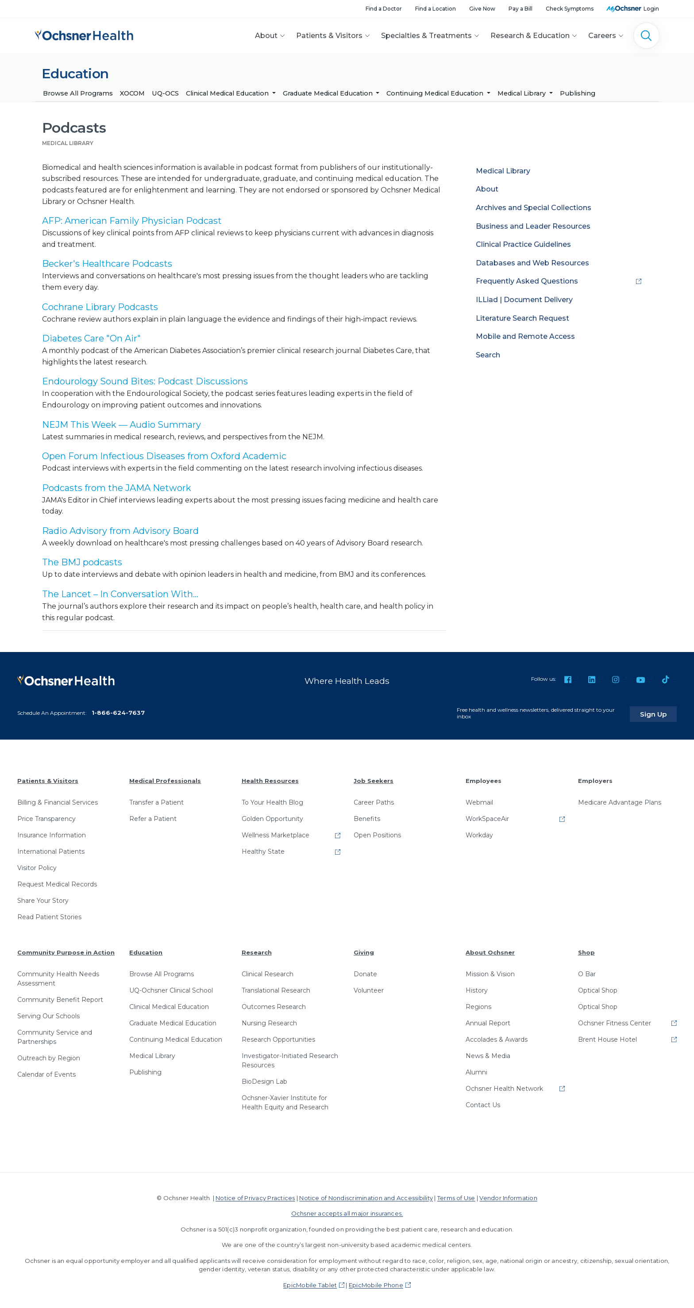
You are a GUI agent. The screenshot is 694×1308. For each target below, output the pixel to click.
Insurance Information (51, 832)
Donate (365, 971)
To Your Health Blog (272, 800)
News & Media (488, 1053)
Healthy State (263, 849)
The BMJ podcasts (82, 562)
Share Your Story (43, 898)
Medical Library (522, 93)
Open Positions (377, 832)
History (477, 988)
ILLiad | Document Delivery (524, 299)
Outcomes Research (274, 1004)
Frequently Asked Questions (527, 281)
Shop (586, 949)
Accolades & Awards (497, 1037)
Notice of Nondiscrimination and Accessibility (366, 1195)
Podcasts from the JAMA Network (116, 488)
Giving (364, 949)
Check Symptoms (570, 8)
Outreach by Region (48, 1055)
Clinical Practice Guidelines (523, 245)
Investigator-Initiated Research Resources (290, 1057)
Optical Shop (597, 988)
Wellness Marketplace (275, 832)
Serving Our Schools (48, 1013)
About (266, 35)
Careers (602, 35)
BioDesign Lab (264, 1079)
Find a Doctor (384, 8)
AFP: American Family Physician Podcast (132, 221)
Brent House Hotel (607, 1037)
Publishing (577, 93)
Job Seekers (373, 778)
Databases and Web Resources (532, 263)
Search (488, 355)
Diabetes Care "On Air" (91, 339)
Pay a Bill (520, 8)
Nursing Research (269, 1020)
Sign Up (660, 711)
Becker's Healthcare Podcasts (107, 264)
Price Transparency (46, 816)
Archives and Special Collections (533, 207)
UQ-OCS (165, 93)
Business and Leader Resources (533, 226)
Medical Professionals (165, 778)
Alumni (476, 1070)
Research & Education (530, 35)
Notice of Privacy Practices (255, 1195)
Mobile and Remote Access (525, 337)
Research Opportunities (278, 1037)
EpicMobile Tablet (310, 1282)
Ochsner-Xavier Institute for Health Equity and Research (285, 1100)
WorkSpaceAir (487, 816)
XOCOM (132, 93)
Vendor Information (508, 1195)
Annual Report (488, 1020)
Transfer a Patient (156, 800)
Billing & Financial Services (57, 800)
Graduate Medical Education (328, 93)
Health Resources (270, 778)
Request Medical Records (57, 882)
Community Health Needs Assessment (58, 976)
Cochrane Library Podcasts (100, 307)
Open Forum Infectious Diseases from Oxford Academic (164, 456)
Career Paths (374, 800)
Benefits (367, 816)
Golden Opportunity (272, 816)
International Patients (51, 849)
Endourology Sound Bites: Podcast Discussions (145, 381)
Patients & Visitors (329, 35)
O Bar (587, 971)
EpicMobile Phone (376, 1282)
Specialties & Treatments (426, 35)
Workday (479, 832)
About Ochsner (490, 949)
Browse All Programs (78, 93)
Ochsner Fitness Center (614, 1020)
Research (257, 949)
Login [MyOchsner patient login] (651, 8)
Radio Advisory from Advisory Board (120, 531)
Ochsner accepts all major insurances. (347, 1210)
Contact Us (483, 1102)
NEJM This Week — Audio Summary (121, 424)
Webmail (479, 800)
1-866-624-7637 (118, 709)
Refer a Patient (153, 816)
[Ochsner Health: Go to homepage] (84, 34)
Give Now (482, 8)
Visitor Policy (37, 865)
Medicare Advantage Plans (619, 800)
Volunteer (369, 988)
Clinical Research (267, 971)
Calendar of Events (46, 1072)
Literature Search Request (522, 318)
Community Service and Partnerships (54, 1034)
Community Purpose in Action (66, 949)
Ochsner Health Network (504, 1086)
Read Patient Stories (49, 914)
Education (145, 949)
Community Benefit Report (60, 997)
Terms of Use (456, 1195)
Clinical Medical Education (228, 93)
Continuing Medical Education (435, 93)
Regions (478, 1004)
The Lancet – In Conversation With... (120, 594)
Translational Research (276, 988)
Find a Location (435, 8)
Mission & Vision (490, 971)
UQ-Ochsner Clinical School (171, 988)
